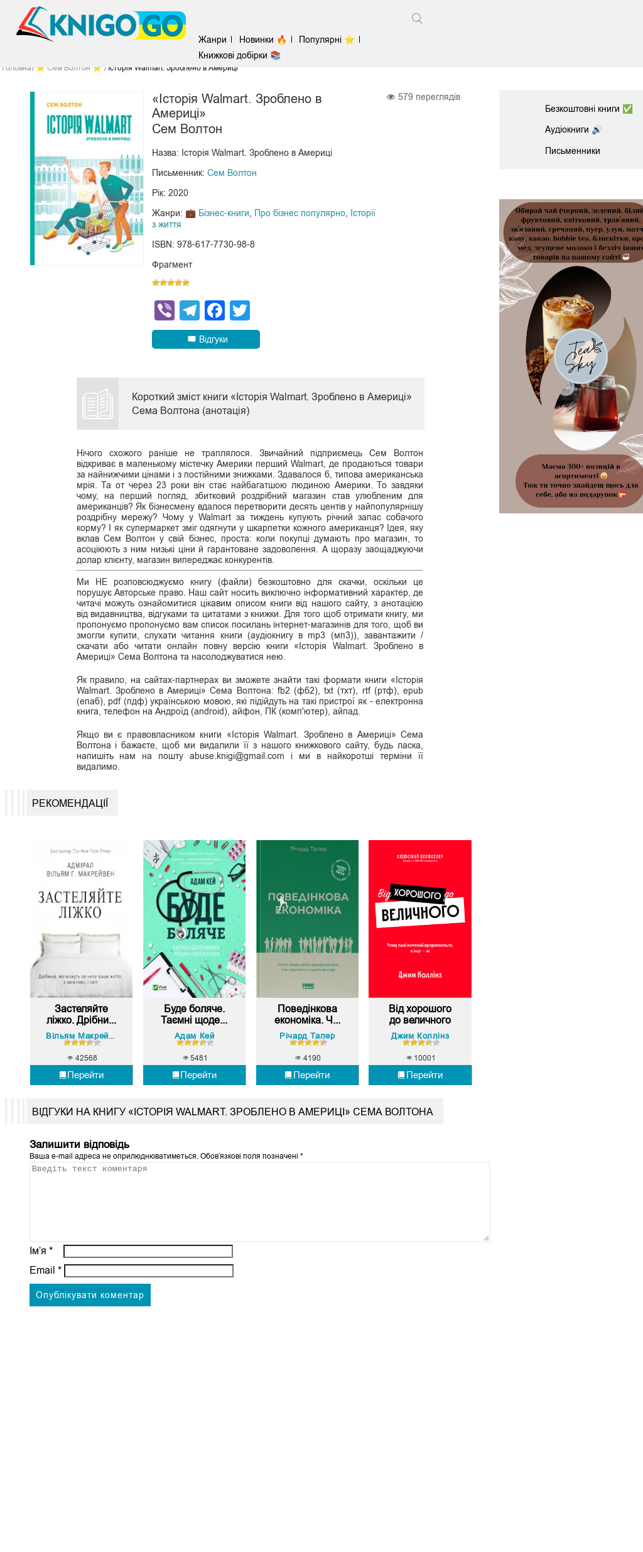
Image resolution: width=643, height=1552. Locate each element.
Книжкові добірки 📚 (241, 55)
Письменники (572, 151)
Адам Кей (195, 1040)
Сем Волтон (232, 173)
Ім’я (41, 1270)
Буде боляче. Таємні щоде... (194, 1019)
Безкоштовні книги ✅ (589, 109)
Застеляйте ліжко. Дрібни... (81, 1019)
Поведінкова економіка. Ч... (307, 1019)
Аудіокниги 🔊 (573, 129)
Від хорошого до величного (420, 1019)
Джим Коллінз (420, 1040)
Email (46, 1289)
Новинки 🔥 (264, 40)
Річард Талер (307, 1040)
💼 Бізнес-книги (217, 214)
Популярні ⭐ (328, 40)
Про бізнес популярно (299, 214)
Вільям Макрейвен (85, 1040)
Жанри (214, 40)
